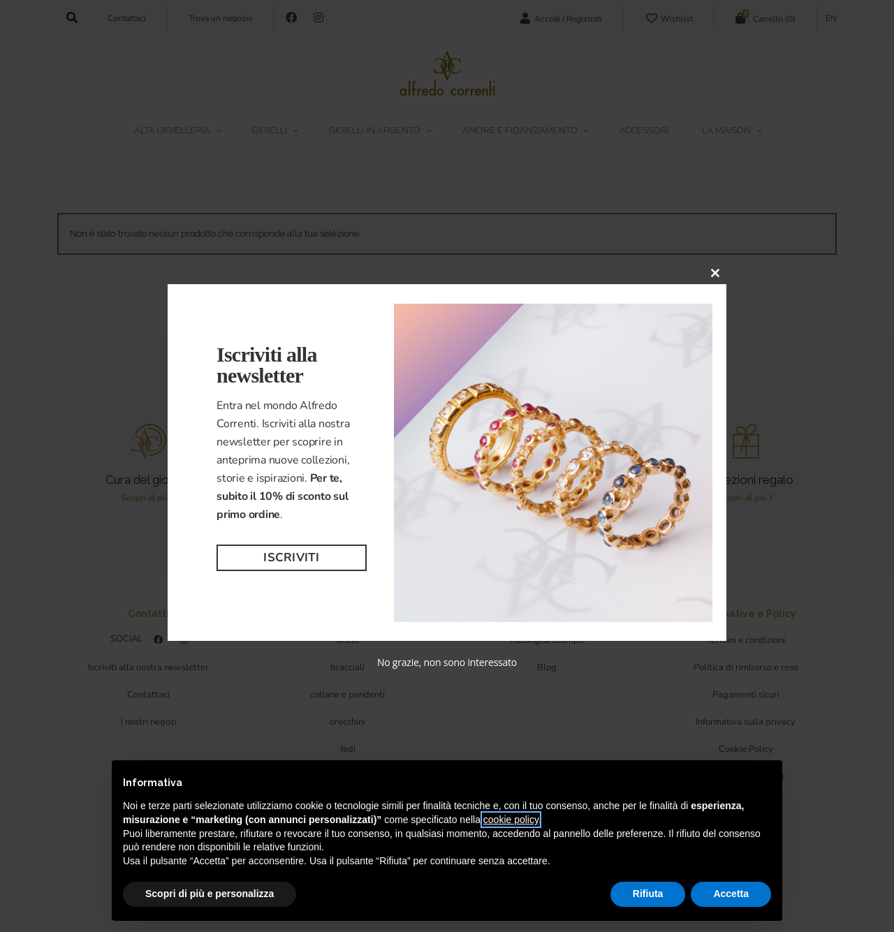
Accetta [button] (731, 893)
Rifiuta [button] (648, 893)
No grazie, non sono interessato (447, 662)
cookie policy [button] (510, 819)
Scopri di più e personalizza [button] (209, 893)
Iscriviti (291, 557)
